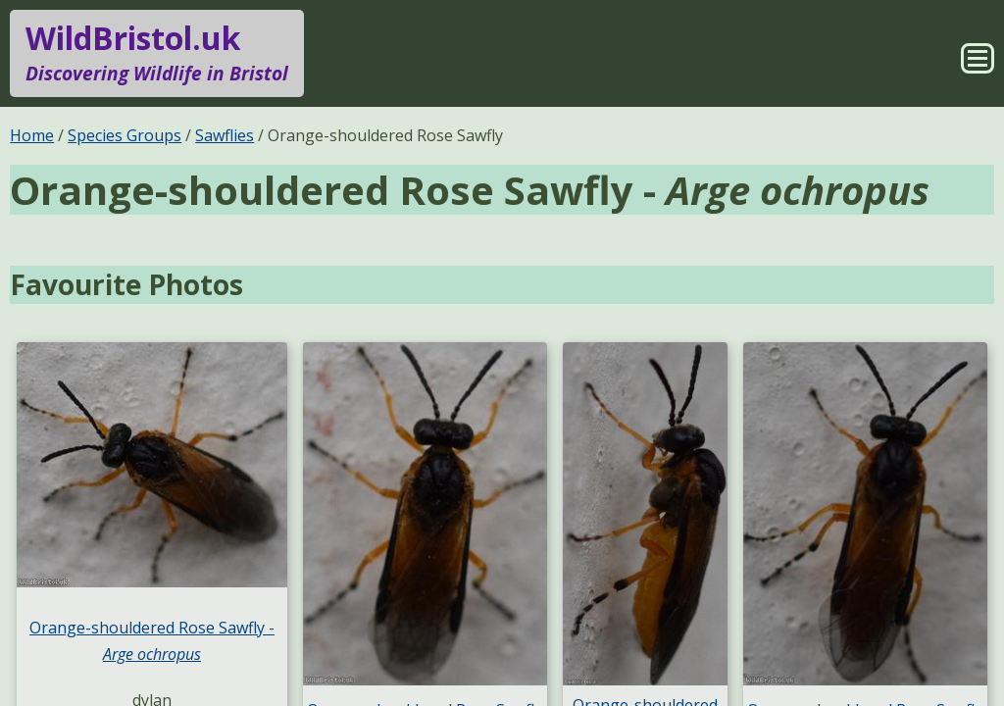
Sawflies (224, 135)
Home (32, 135)
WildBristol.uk (156, 53)
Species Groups (124, 135)
